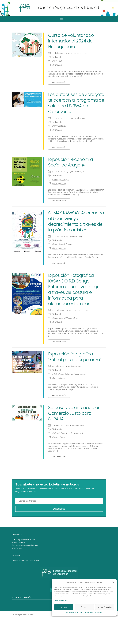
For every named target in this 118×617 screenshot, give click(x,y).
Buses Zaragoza (59, 126)
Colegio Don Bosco (60, 179)
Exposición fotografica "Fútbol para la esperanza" (74, 357)
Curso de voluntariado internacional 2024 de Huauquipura (71, 41)
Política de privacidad (87, 612)
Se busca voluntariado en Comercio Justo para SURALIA (74, 413)
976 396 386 (17, 548)
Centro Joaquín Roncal (62, 244)
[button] (113, 582)
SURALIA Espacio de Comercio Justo (68, 433)
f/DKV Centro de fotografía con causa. (69, 374)
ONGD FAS (57, 65)
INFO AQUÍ (57, 61)
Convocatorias (58, 437)
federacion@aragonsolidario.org (25, 545)
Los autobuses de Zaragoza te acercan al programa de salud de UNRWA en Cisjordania (76, 102)
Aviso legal (98, 612)
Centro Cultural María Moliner (65, 318)
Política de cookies (72, 612)
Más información (59, 82)
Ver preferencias (104, 607)
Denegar (84, 607)
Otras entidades (59, 183)
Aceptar (64, 607)
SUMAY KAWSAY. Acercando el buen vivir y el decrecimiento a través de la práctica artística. (76, 221)
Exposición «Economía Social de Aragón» (70, 162)
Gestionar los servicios (63, 600)
